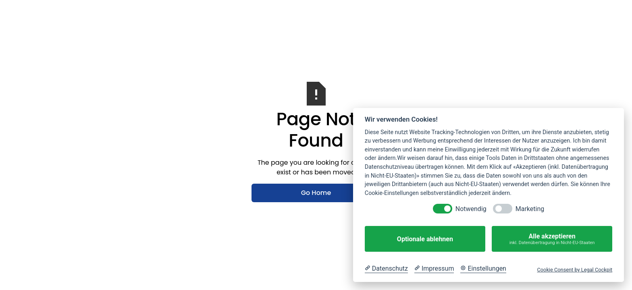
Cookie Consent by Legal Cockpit (574, 270)
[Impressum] (434, 269)
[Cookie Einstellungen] (483, 269)
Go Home (316, 192)
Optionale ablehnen (425, 239)
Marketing (530, 209)
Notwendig (470, 209)
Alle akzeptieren (552, 239)
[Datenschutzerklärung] (386, 269)
